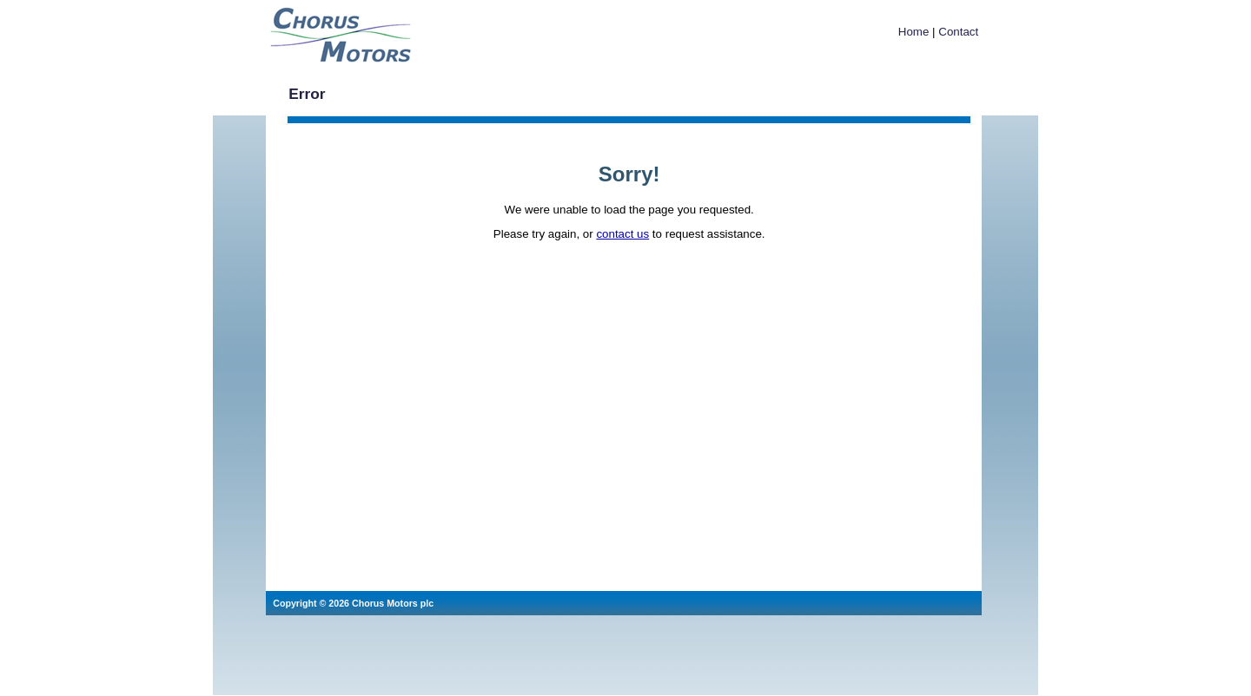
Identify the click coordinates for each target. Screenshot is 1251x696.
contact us (622, 233)
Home (914, 31)
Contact (958, 31)
